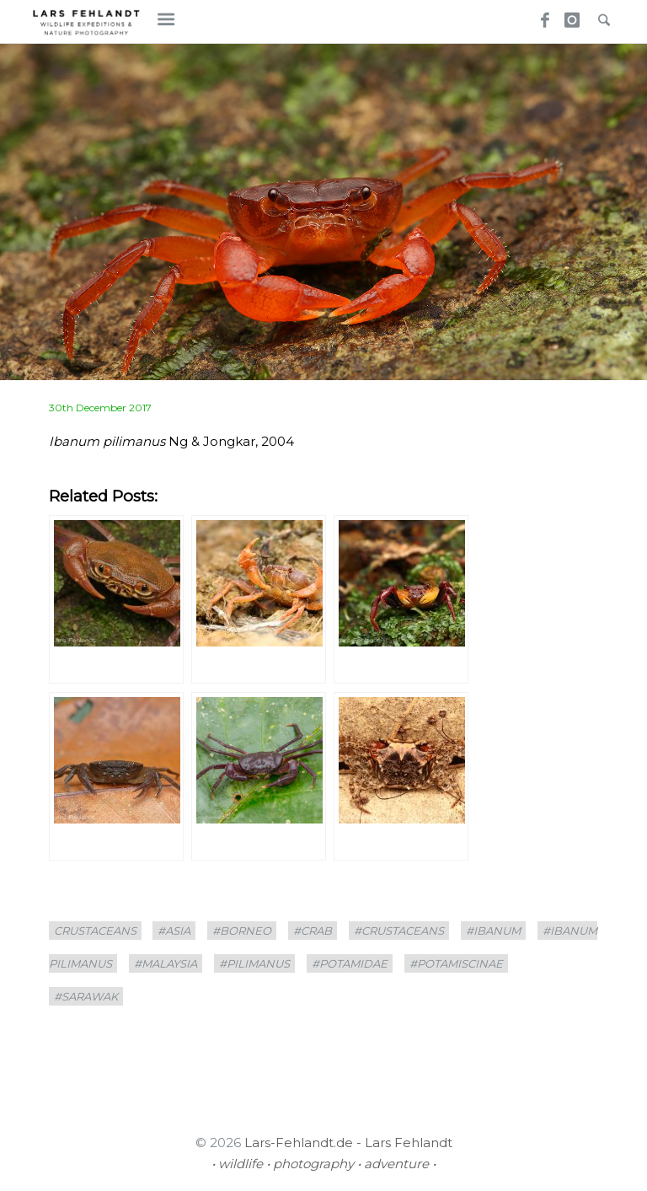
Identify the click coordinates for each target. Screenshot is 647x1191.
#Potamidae (350, 963)
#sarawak (86, 996)
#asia (174, 930)
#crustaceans (399, 930)
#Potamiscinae (456, 963)
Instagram (569, 15)
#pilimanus (254, 963)
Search (600, 15)
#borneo (241, 930)
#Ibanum (493, 930)
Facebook (539, 15)
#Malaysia (165, 963)
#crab (312, 930)
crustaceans (95, 930)
